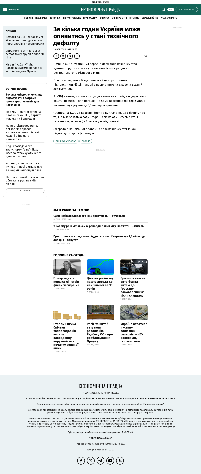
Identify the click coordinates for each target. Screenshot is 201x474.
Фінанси (104, 18)
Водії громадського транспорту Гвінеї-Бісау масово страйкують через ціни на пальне (23, 151)
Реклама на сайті (35, 398)
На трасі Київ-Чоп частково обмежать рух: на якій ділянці (25, 180)
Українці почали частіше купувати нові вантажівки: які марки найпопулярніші (24, 167)
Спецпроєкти (119, 18)
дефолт (86, 141)
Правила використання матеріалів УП (117, 398)
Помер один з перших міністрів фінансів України (66, 281)
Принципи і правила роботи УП (157, 398)
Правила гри (90, 18)
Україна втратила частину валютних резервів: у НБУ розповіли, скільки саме (133, 332)
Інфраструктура (71, 18)
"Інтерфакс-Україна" (113, 410)
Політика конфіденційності (78, 398)
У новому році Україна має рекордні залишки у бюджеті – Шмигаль (98, 226)
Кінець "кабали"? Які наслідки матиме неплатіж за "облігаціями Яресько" (24, 68)
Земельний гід (150, 18)
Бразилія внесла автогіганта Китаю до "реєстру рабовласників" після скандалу (133, 286)
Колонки (54, 18)
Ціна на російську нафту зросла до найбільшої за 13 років (100, 283)
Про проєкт (53, 398)
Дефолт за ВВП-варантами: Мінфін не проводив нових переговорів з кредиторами (25, 40)
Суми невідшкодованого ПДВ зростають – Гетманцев (89, 216)
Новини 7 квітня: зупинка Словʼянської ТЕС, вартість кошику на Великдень (24, 115)
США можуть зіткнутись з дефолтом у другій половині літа (25, 54)
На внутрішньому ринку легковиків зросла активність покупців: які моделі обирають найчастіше (22, 132)
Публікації (41, 18)
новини (28, 18)
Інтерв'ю (134, 18)
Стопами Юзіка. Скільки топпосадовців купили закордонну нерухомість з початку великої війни (65, 336)
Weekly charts (169, 18)
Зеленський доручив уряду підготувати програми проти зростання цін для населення (24, 100)
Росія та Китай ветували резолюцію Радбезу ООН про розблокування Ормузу (100, 332)
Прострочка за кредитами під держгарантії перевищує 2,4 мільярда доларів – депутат (99, 238)
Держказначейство (66, 141)
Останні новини (16, 88)
